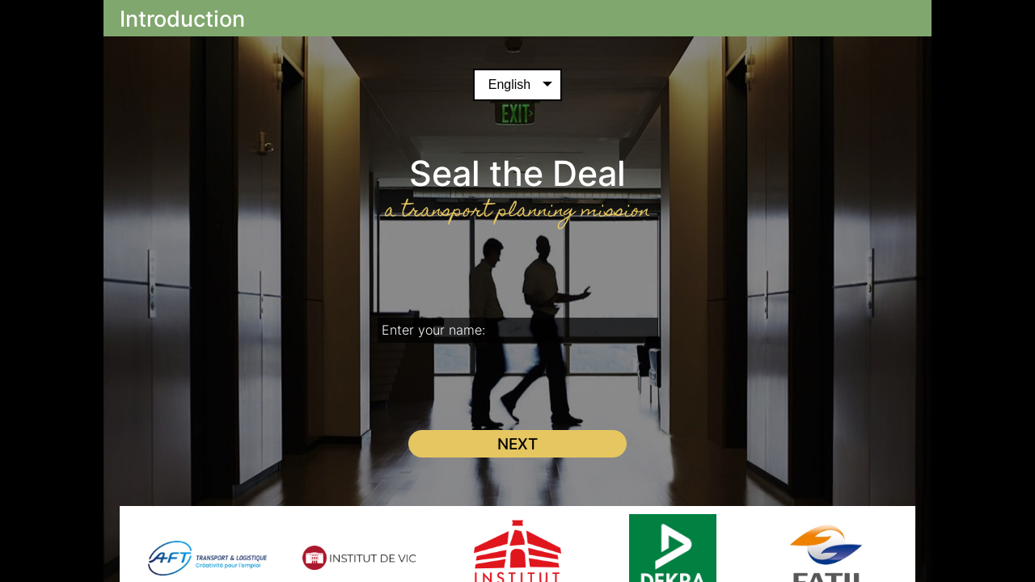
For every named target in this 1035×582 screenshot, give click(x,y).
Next (517, 443)
